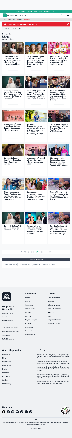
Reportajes (28, 323)
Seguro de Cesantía (54, 320)
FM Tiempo (6, 376)
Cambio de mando (49, 264)
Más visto (27, 19)
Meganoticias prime (31, 320)
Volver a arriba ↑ (36, 428)
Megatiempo (6, 365)
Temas (14, 29)
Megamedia (6, 354)
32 (41, 252)
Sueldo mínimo (20, 11)
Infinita (4, 369)
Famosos (51, 312)
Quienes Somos (7, 313)
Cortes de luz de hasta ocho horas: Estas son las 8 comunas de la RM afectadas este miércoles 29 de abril (53, 369)
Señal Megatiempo (8, 339)
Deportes (28, 312)
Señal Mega (6, 335)
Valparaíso (47, 11)
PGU (53, 11)
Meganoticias (6, 362)
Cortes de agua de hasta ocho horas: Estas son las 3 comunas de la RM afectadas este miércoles (53, 362)
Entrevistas (29, 327)
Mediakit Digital (7, 321)
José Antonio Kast (54, 298)
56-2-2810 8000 (64, 422)
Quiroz (40, 11)
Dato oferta (29, 331)
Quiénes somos (31, 424)
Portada (6, 29)
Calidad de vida (30, 309)
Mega (4, 358)
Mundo (27, 301)
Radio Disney (6, 384)
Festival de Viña (25, 264)
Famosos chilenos (11, 264)
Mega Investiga (30, 334)
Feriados (51, 301)
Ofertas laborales (54, 305)
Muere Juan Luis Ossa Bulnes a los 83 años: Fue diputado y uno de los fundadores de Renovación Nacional (53, 356)
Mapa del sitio (41, 424)
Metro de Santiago (54, 323)
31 (37, 252)
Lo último (12, 19)
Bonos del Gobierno (54, 309)
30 (32, 252)
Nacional (28, 298)
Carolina (5, 380)
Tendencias (36, 264)
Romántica (5, 373)
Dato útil (28, 316)
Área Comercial (7, 317)
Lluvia (35, 11)
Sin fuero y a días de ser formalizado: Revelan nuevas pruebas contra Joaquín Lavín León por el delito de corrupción (53, 376)
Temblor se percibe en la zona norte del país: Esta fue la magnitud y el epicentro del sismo (53, 382)
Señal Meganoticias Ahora (10, 332)
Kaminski (29, 11)
